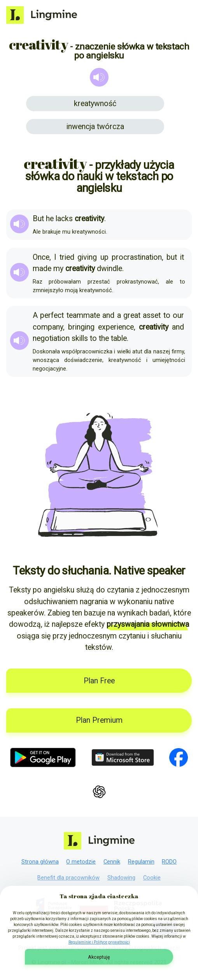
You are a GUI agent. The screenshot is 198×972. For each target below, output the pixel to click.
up (104, 257)
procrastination (137, 257)
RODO (169, 861)
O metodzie (81, 861)
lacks (64, 218)
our (178, 315)
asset (152, 315)
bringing (81, 327)
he (50, 218)
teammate (83, 315)
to (166, 315)
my (58, 268)
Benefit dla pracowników (68, 877)
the (104, 338)
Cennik (111, 861)
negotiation (51, 338)
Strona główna (40, 861)
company (48, 327)
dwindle (109, 268)
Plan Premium (99, 720)
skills (80, 338)
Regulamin (141, 861)
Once (41, 257)
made (42, 268)
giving (87, 257)
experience (116, 327)
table (119, 338)
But (38, 218)
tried (67, 257)
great (131, 315)
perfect (52, 315)
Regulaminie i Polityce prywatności (99, 942)
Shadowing (121, 877)
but (171, 257)
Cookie (152, 877)
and (108, 315)
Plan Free (99, 680)
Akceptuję (99, 957)
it (182, 257)
